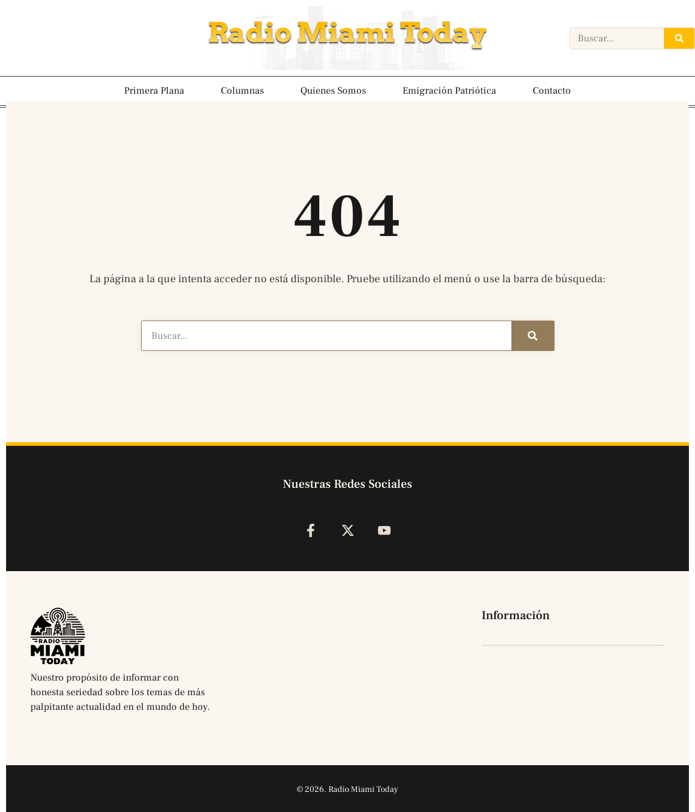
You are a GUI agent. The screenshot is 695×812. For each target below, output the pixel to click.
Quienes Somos (333, 91)
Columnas (242, 91)
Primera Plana (154, 91)
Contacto (552, 91)
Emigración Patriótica (449, 91)
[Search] (679, 38)
